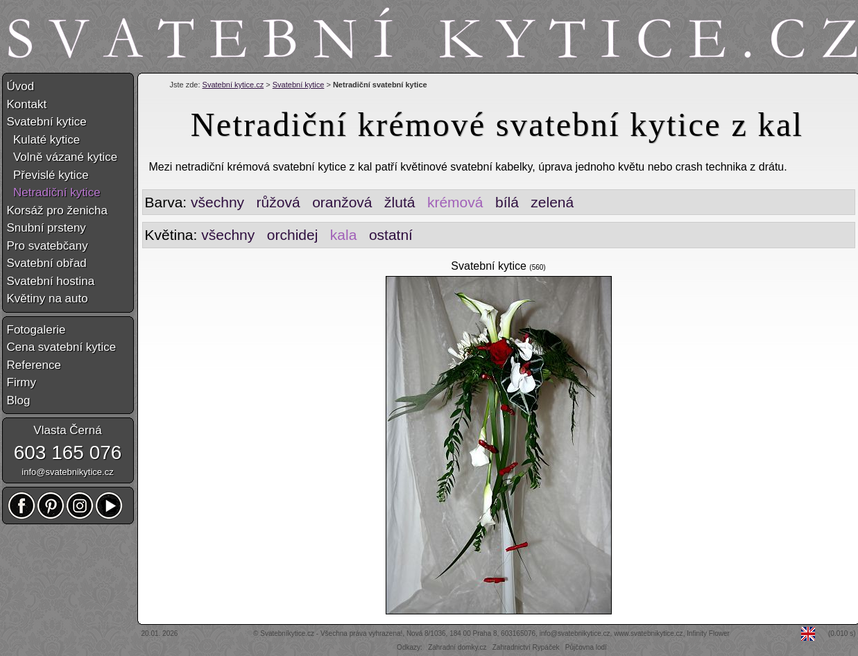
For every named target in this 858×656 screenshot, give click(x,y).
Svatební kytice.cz (233, 84)
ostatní (391, 235)
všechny (217, 202)
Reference (34, 365)
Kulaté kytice (43, 139)
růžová (278, 202)
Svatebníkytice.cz (287, 633)
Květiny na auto (47, 298)
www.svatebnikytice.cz (648, 633)
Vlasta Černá (67, 430)
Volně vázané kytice (62, 157)
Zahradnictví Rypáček (526, 647)
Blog (19, 400)
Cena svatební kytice (62, 347)
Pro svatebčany (47, 245)
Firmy (21, 382)
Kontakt (27, 104)
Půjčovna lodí (586, 647)
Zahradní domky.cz (457, 647)
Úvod (21, 86)
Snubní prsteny (46, 227)
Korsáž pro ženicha (57, 210)
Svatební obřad (47, 263)
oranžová (342, 202)
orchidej (292, 235)
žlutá (399, 202)
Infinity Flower (708, 633)
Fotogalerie (36, 329)
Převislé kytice (48, 175)
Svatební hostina (51, 281)
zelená (552, 202)
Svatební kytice (299, 84)
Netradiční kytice (54, 192)
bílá (507, 202)
